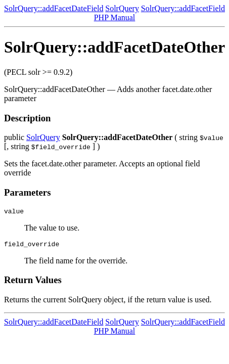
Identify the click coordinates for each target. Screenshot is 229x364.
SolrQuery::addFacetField (183, 8)
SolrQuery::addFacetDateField (53, 8)
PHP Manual (114, 17)
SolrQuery (122, 8)
